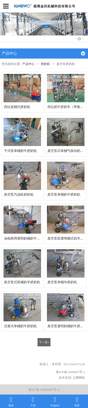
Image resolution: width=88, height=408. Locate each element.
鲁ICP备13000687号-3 (44, 389)
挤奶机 (45, 64)
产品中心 (28, 64)
